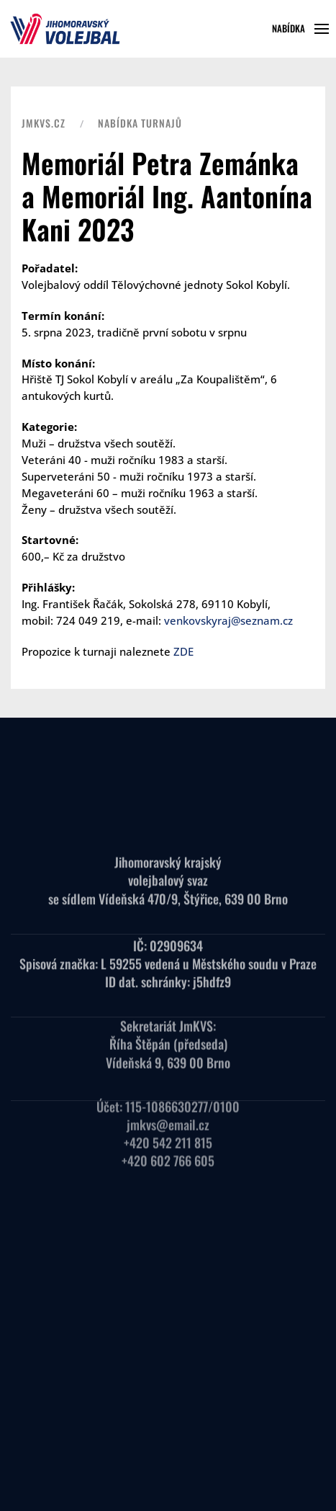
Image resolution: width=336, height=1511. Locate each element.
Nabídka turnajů (140, 122)
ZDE (183, 651)
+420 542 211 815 (168, 1127)
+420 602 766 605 (168, 1145)
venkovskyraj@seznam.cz (228, 620)
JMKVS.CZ (43, 122)
